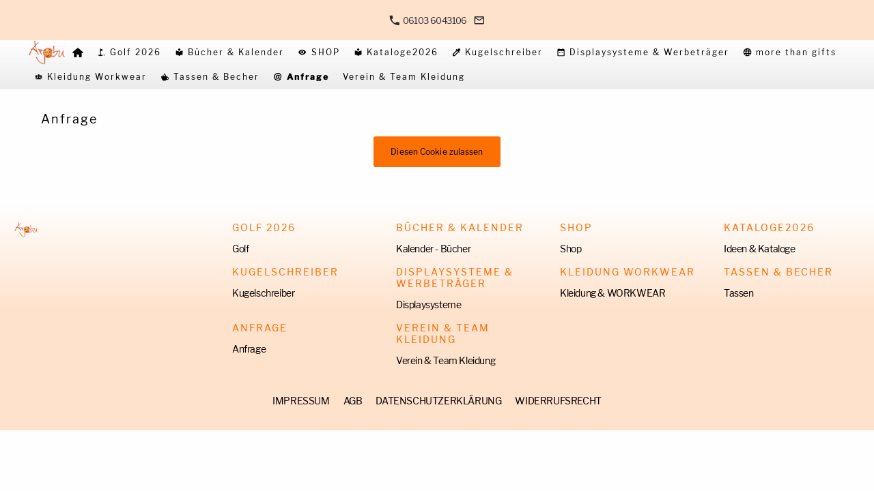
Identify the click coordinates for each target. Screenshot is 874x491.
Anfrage (249, 349)
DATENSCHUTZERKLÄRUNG (438, 400)
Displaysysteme (428, 304)
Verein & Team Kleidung (445, 360)
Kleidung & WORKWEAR (612, 293)
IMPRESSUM (300, 400)
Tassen (739, 293)
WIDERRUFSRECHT (558, 400)
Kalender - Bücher (433, 248)
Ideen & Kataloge (759, 248)
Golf (240, 248)
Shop (570, 248)
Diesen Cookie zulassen (437, 152)
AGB (353, 400)
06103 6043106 (428, 20)
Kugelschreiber (263, 293)
